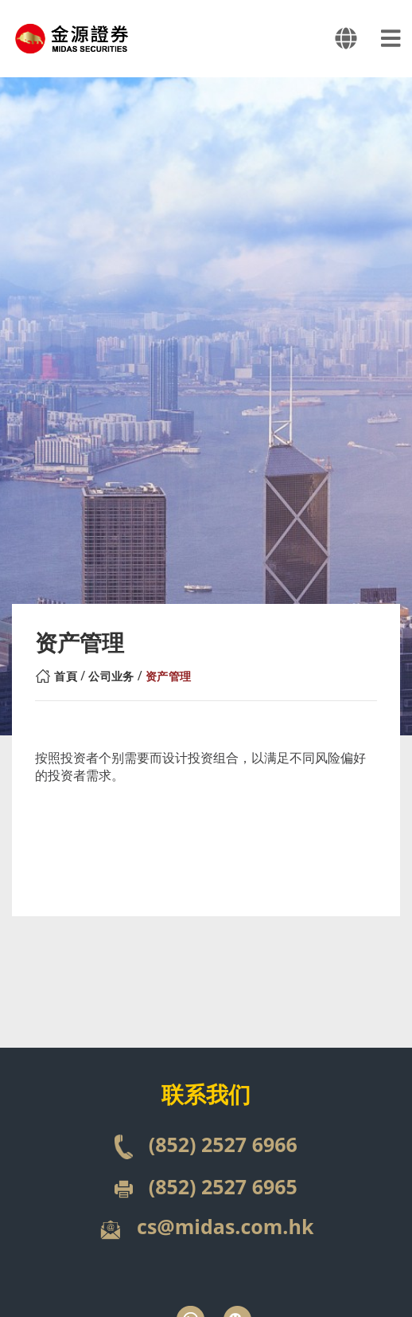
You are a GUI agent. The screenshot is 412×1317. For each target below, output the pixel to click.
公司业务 (111, 676)
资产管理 (169, 676)
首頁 (65, 676)
